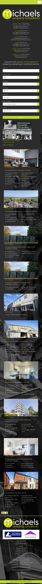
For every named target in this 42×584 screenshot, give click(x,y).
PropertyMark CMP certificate (11, 140)
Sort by (5, 108)
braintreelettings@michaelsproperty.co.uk (21, 39)
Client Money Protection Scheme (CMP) (21, 562)
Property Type (7, 74)
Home (21, 546)
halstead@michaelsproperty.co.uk (21, 44)
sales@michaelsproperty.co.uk (21, 26)
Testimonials (21, 555)
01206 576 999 (25, 23)
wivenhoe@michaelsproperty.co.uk (21, 32)
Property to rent (21, 550)
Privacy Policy (21, 557)
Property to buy (21, 548)
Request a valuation (21, 553)
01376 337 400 (23, 36)
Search (21, 117)
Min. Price (5, 88)
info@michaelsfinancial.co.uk (21, 56)
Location (5, 68)
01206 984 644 (26, 48)
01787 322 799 (23, 42)
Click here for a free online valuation (21, 581)
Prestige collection (21, 552)
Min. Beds (5, 81)
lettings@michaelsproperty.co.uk (21, 28)
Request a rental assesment (21, 559)
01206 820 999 (23, 30)
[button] (39, 2)
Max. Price (5, 94)
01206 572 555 (26, 25)
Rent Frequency (7, 101)
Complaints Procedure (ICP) (21, 561)
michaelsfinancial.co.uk (21, 57)
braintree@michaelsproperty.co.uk (21, 38)
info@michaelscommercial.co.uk (21, 50)
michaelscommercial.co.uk (21, 51)
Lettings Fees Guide (8, 142)
